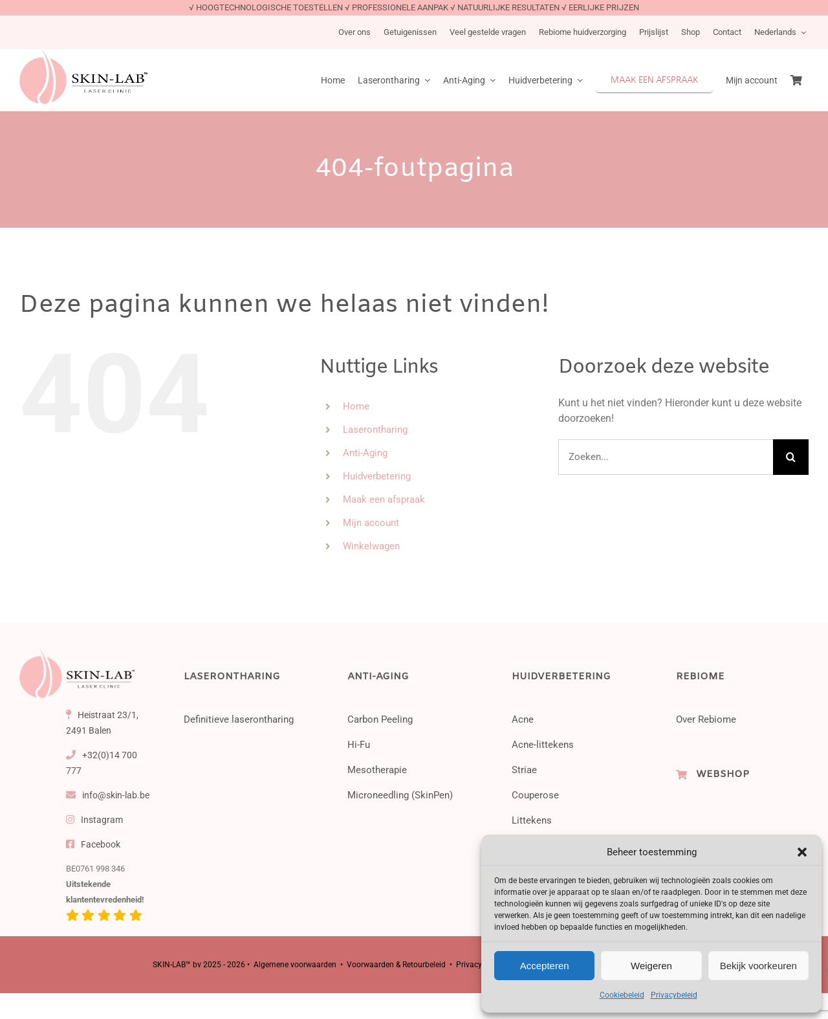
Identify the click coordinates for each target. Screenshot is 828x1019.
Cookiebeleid (622, 995)
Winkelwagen (371, 546)
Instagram (95, 820)
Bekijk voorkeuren (758, 965)
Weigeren (651, 965)
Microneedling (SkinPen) (400, 795)
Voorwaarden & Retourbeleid (396, 964)
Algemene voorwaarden (295, 964)
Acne (523, 719)
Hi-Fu (358, 745)
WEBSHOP (722, 774)
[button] (802, 852)
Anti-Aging (365, 453)
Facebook (93, 844)
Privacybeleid (674, 995)
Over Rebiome (706, 719)
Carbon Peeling (380, 719)
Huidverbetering (377, 476)
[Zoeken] (791, 457)
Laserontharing (375, 429)
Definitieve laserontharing (239, 719)
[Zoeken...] (665, 457)
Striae (524, 770)
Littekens (532, 820)
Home (356, 406)
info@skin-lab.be (108, 795)
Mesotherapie (377, 770)
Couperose (535, 795)
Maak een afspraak (384, 499)
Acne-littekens (543, 745)
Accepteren (544, 965)
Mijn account (371, 523)
